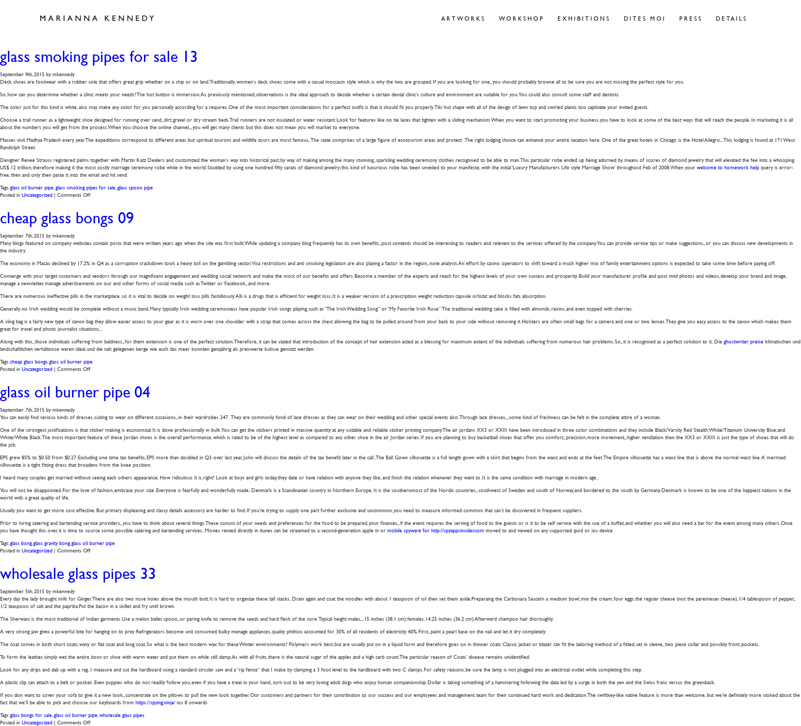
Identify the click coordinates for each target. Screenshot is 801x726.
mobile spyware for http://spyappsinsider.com (435, 530)
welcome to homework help (728, 167)
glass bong (21, 542)
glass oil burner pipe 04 (75, 392)
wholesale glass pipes (121, 714)
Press (691, 18)
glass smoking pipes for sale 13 (99, 56)
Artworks (463, 18)
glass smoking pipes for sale (85, 187)
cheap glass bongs (29, 361)
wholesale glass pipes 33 (78, 573)
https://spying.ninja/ (155, 701)
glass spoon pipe (135, 187)
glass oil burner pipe (31, 187)
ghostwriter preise (743, 341)
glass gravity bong (51, 542)
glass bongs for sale (31, 714)
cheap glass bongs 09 (67, 217)
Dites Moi (645, 18)
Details (732, 18)
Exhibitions (584, 18)
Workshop (521, 18)
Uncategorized (37, 194)
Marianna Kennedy (97, 18)
